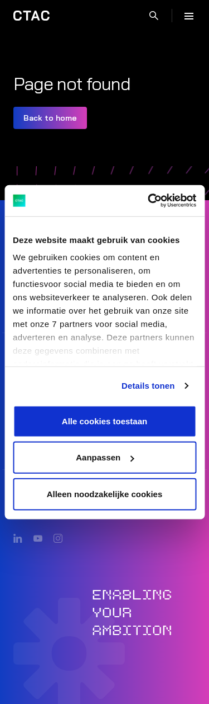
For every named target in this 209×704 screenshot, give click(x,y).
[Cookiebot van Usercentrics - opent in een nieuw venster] (148, 201)
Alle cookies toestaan (104, 420)
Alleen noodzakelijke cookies (105, 493)
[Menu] (189, 15)
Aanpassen (105, 457)
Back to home (50, 118)
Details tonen (147, 385)
